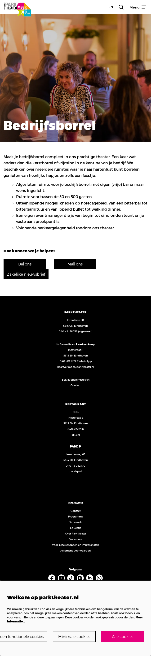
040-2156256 (75, 428)
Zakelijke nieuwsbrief (26, 274)
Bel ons (24, 264)
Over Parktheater (75, 533)
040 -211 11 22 (68, 361)
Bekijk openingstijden (75, 379)
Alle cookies (122, 636)
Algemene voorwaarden (75, 550)
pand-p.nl (76, 471)
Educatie (75, 527)
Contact (75, 385)
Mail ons (75, 264)
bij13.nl (75, 434)
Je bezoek (75, 522)
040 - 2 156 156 (68, 331)
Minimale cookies (74, 636)
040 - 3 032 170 (75, 465)
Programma (75, 516)
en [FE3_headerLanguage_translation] (110, 7)
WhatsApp (85, 361)
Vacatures (75, 539)
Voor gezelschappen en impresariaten (75, 544)
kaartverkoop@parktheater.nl (75, 366)
